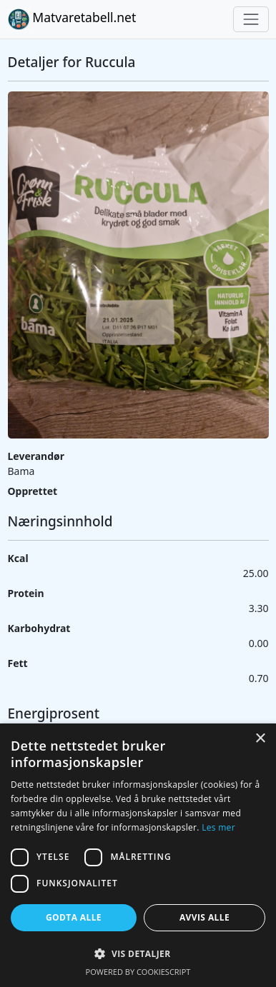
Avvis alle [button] (204, 917)
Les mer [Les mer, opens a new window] (218, 827)
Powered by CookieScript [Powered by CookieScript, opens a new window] (138, 971)
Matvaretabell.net (72, 19)
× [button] (260, 738)
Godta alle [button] (74, 917)
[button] (138, 953)
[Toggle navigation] (250, 18)
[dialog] (138, 855)
